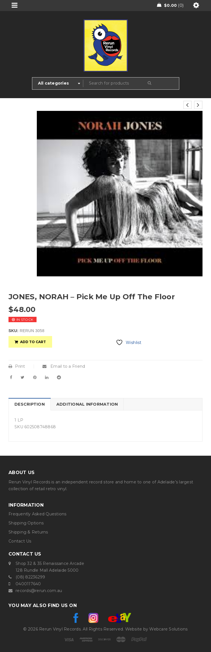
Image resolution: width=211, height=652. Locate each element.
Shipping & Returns (28, 532)
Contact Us (19, 541)
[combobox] (57, 83)
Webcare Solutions (168, 629)
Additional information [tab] (87, 404)
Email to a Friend (63, 366)
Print (16, 366)
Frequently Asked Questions (37, 514)
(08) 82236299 (30, 577)
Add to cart (33, 342)
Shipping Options (26, 523)
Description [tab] (29, 404)
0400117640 (28, 583)
